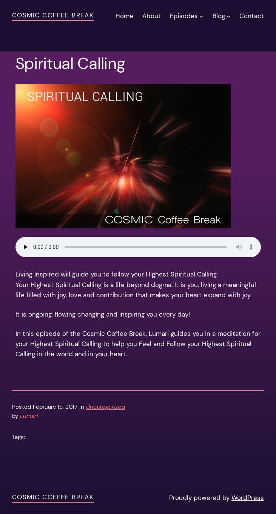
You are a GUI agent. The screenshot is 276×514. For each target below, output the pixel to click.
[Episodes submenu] (201, 16)
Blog (219, 16)
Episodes (184, 16)
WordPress (247, 498)
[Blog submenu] (228, 16)
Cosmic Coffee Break (53, 15)
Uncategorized (105, 407)
